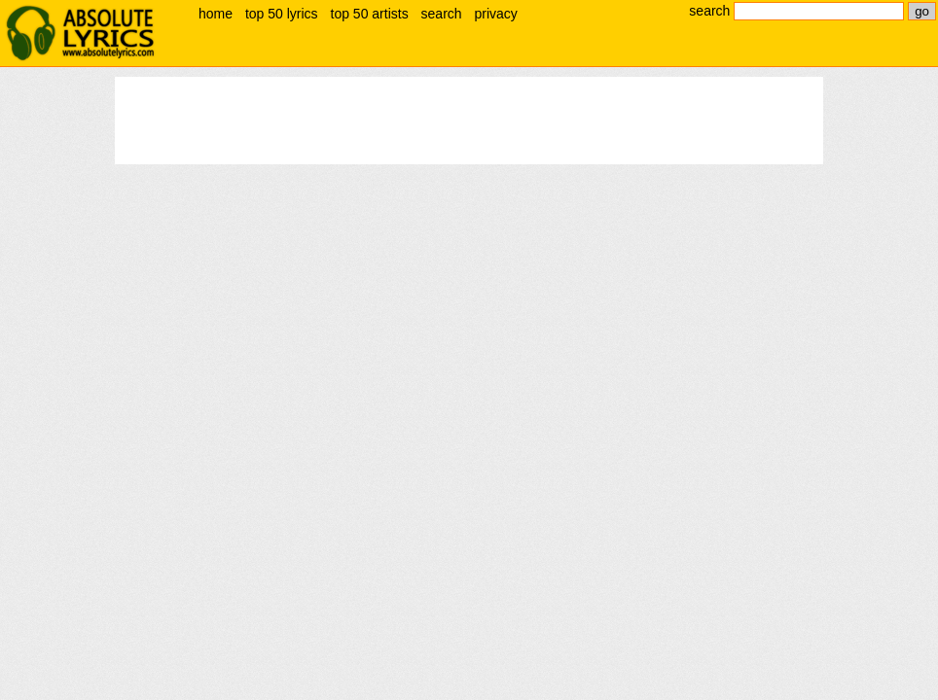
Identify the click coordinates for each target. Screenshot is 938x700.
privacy (495, 13)
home (215, 13)
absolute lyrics (80, 33)
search (441, 13)
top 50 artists (370, 13)
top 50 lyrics (281, 13)
